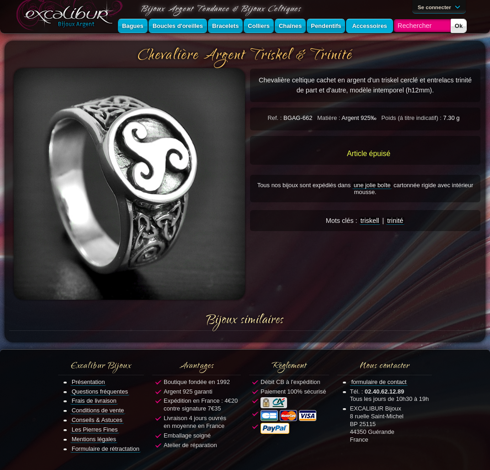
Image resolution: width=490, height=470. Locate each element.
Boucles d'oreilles (178, 25)
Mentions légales (94, 439)
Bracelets (225, 25)
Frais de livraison (94, 400)
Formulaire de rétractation (105, 448)
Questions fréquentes (100, 391)
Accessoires (369, 25)
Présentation (88, 381)
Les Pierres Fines (95, 429)
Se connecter (440, 6)
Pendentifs (326, 25)
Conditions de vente (98, 410)
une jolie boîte (372, 185)
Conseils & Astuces (97, 419)
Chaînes (290, 25)
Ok (459, 25)
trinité (395, 220)
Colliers (259, 25)
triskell (370, 220)
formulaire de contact (378, 381)
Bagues (133, 25)
